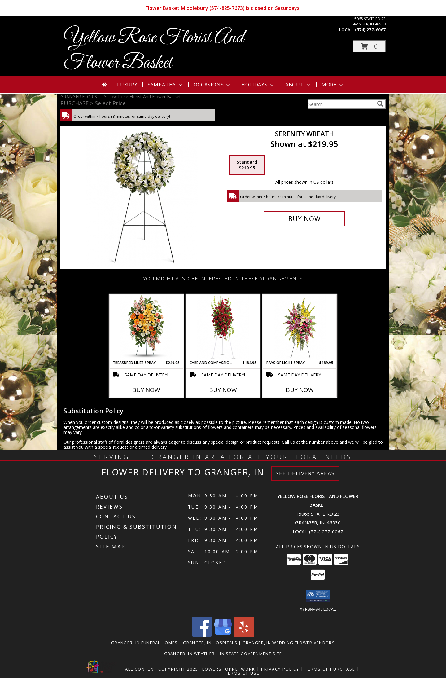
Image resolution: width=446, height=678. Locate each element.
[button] (369, 46)
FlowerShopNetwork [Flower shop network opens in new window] (227, 668)
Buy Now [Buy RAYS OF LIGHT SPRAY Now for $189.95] (300, 390)
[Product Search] (341, 104)
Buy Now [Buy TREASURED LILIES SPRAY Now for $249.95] (146, 390)
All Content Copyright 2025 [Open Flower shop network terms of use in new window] (161, 668)
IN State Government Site (251, 653)
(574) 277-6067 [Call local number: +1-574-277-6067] (370, 30)
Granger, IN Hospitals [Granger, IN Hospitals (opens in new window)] (210, 642)
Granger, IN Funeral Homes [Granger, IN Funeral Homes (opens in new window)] (144, 642)
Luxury (127, 84)
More (332, 84)
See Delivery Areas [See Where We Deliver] (305, 473)
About (298, 84)
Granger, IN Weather (189, 653)
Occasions (212, 84)
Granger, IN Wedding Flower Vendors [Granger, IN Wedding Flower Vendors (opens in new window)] (289, 642)
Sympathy (165, 84)
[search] (380, 103)
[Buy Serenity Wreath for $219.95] (304, 218)
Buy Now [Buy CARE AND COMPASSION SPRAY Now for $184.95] (223, 390)
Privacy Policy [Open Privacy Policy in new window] (280, 668)
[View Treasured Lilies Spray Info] (146, 327)
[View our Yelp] (244, 635)
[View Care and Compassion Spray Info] (223, 327)
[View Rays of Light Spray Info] (300, 327)
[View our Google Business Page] (223, 635)
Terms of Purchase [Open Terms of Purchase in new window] (330, 668)
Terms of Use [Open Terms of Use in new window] (242, 673)
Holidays (258, 84)
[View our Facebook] (202, 635)
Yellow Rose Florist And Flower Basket (153, 50)
